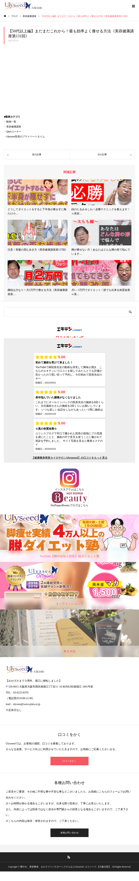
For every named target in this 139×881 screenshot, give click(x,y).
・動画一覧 (10, 121)
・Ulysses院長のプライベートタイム (24, 136)
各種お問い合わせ (69, 832)
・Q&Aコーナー (12, 131)
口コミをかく (69, 761)
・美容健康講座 (12, 126)
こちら (80, 489)
